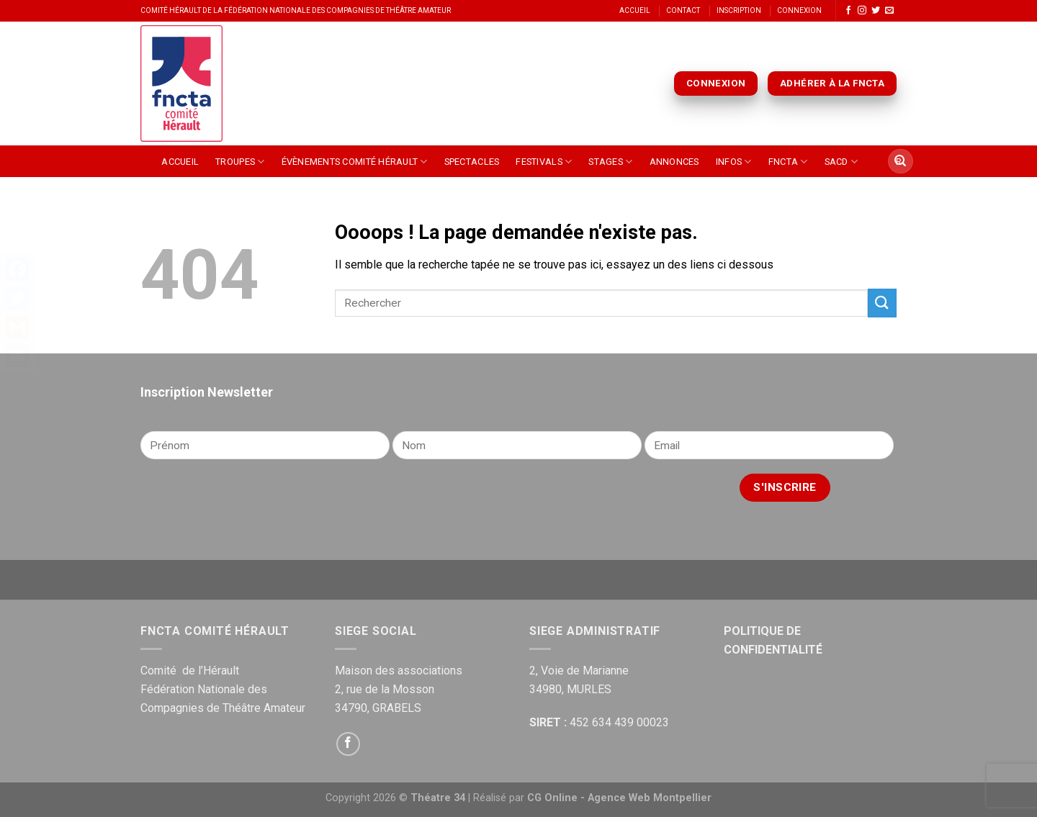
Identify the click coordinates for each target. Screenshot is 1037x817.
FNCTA (788, 161)
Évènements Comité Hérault (355, 161)
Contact (683, 10)
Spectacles (472, 161)
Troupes (239, 161)
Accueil (634, 10)
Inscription (739, 10)
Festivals (544, 161)
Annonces (674, 161)
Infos (734, 161)
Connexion (799, 10)
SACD (841, 161)
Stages (610, 161)
